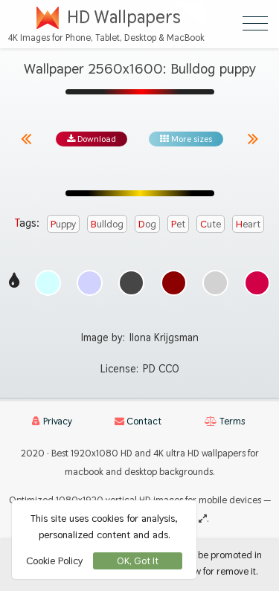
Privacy (52, 421)
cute (210, 223)
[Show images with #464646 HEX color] (131, 283)
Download (91, 139)
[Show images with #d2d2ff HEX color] (90, 283)
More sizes (186, 139)
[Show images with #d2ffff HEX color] (48, 283)
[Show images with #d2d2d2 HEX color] (215, 283)
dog (147, 223)
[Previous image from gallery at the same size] (26, 138)
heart (248, 223)
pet (178, 223)
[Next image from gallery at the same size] (253, 138)
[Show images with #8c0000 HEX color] (174, 283)
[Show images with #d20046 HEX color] (257, 283)
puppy (63, 223)
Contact (138, 421)
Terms (225, 421)
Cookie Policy (54, 560)
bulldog (107, 223)
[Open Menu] (255, 23)
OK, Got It (137, 561)
